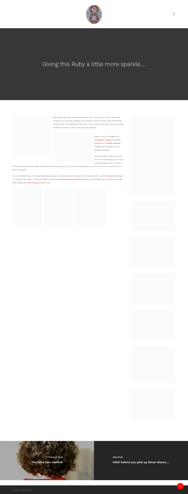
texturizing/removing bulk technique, (74, 179)
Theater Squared (112, 143)
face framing (33, 183)
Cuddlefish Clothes (103, 140)
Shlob (111, 176)
